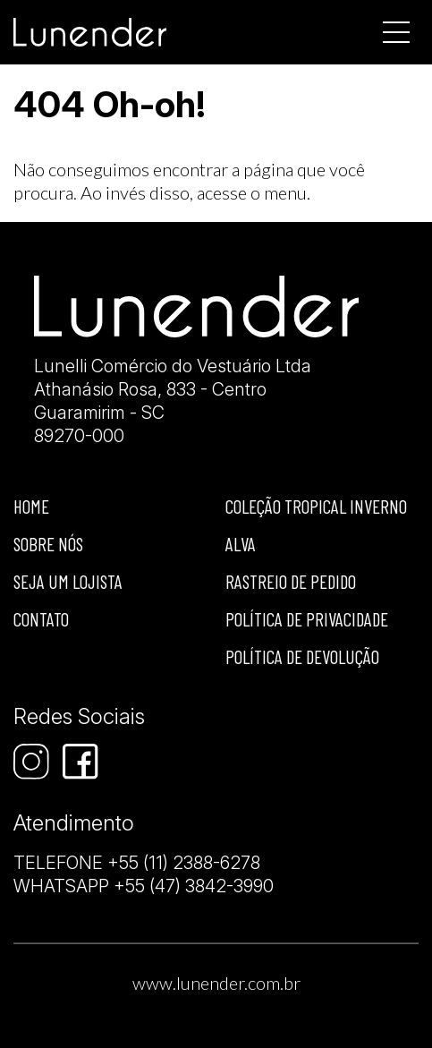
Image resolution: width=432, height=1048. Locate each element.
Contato (41, 619)
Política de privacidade (306, 619)
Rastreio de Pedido (290, 581)
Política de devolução (302, 656)
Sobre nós (48, 544)
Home (31, 506)
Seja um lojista (68, 581)
